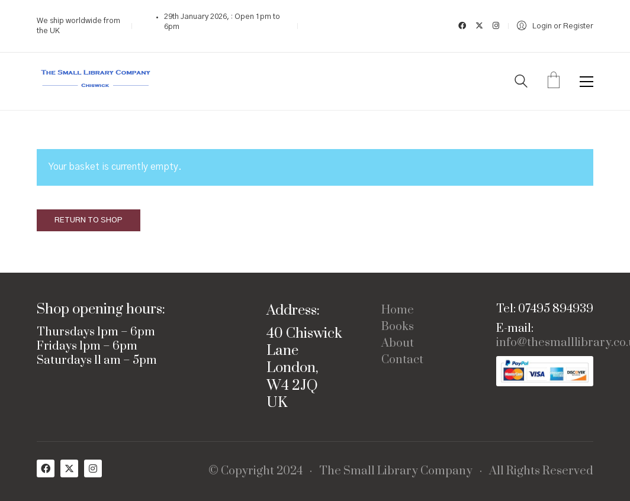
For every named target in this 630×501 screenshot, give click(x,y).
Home (397, 310)
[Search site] (521, 83)
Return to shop (88, 220)
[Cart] (553, 82)
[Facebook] (45, 468)
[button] (586, 81)
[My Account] (555, 26)
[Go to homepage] (96, 81)
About (397, 344)
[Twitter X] (69, 468)
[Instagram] (93, 468)
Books (397, 327)
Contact (402, 360)
